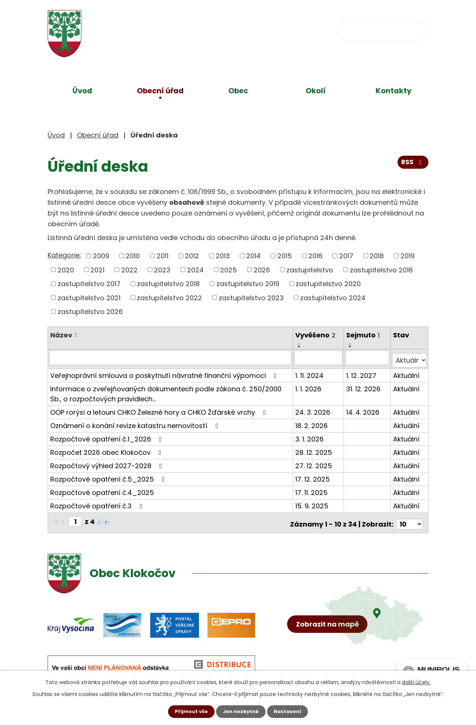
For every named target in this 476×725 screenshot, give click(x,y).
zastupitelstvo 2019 (247, 283)
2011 (162, 255)
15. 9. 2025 (312, 503)
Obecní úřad (160, 90)
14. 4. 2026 (363, 409)
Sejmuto (363, 335)
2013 (223, 255)
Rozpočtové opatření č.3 (97, 503)
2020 (66, 269)
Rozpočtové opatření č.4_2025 (102, 489)
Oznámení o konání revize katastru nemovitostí (135, 422)
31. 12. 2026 (364, 386)
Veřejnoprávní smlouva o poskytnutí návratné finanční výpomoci (165, 372)
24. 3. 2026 (313, 409)
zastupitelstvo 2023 (251, 297)
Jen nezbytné (240, 711)
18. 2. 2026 (312, 422)
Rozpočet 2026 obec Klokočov (107, 449)
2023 (162, 269)
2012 (192, 255)
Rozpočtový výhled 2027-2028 (107, 462)
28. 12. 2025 (314, 449)
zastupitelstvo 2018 (168, 283)
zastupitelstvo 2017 (89, 283)
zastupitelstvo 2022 (169, 297)
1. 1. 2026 (309, 386)
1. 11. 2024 (310, 372)
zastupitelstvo (309, 269)
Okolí (316, 90)
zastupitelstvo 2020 (328, 283)
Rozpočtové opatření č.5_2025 (109, 476)
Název (61, 335)
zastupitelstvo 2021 (89, 297)
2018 (377, 255)
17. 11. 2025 (312, 489)
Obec (238, 90)
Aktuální (406, 372)
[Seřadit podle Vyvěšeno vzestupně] (300, 343)
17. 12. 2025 (313, 476)
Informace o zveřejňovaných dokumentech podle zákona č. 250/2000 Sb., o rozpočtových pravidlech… (166, 391)
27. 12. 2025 (314, 462)
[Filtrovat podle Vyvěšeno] (319, 357)
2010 (133, 255)
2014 (253, 255)
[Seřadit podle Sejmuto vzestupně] (351, 343)
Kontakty (394, 90)
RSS (412, 164)
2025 (228, 269)
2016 (315, 255)
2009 (101, 255)
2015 (284, 255)
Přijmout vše (188, 711)
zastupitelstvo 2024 (333, 297)
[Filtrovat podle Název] (170, 357)
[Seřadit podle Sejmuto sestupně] (351, 346)
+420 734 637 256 (208, 30)
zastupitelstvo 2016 (381, 269)
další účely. (416, 681)
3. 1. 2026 (310, 436)
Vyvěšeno (316, 335)
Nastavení (290, 711)
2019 (408, 255)
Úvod (82, 90)
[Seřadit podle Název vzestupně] (76, 333)
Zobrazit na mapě (330, 640)
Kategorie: (64, 255)
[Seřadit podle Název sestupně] (76, 336)
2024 (195, 269)
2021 (97, 269)
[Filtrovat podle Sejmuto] (368, 357)
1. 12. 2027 (362, 372)
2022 (129, 269)
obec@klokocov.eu (295, 30)
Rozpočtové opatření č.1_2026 (107, 436)
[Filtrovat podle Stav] (409, 357)
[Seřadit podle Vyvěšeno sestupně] (300, 346)
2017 (346, 255)
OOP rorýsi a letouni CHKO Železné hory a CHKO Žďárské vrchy (159, 409)
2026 (262, 269)
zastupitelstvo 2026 (90, 311)
